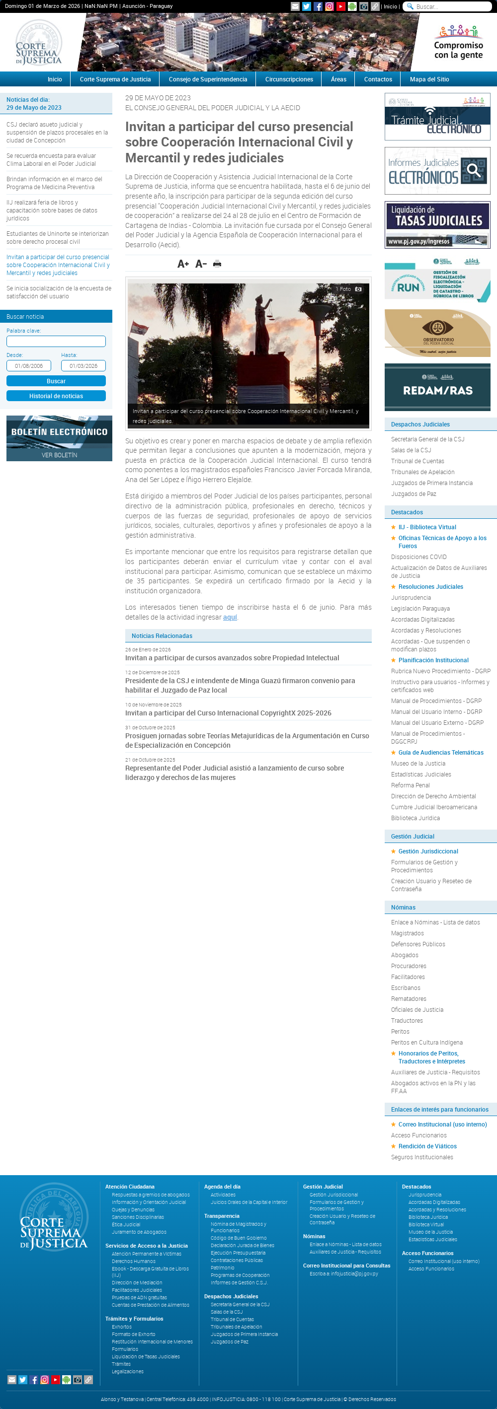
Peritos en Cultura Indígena (427, 1042)
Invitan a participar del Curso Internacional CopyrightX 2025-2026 (228, 712)
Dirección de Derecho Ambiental (433, 796)
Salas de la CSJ (411, 450)
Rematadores (408, 998)
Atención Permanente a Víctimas (146, 1254)
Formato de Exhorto (134, 1334)
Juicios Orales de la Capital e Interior (249, 1202)
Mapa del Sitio (429, 79)
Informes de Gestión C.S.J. (239, 1282)
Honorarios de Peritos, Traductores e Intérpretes (432, 1057)
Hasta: (69, 354)
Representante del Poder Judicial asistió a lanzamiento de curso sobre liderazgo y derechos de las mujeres (234, 772)
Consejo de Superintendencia (208, 79)
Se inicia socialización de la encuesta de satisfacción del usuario (58, 292)
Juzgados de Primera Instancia (432, 483)
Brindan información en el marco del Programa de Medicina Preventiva (54, 183)
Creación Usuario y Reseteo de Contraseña (431, 885)
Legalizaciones (128, 1371)
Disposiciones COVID (419, 557)
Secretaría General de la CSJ (428, 439)
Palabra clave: (23, 330)
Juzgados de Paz (413, 493)
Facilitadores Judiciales (137, 1290)
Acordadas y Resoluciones (426, 630)
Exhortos (122, 1327)
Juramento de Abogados (139, 1232)
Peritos (400, 1031)
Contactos (378, 79)
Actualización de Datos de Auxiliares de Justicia (439, 571)
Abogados (404, 955)
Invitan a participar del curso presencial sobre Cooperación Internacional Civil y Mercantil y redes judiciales (58, 265)
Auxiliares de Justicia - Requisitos (435, 1072)
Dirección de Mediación (137, 1282)
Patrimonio (223, 1268)
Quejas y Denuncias (133, 1209)
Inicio (390, 6)
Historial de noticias (56, 396)
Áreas (338, 79)
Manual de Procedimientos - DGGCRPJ (428, 737)
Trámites (121, 1364)
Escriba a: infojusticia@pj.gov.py (344, 1273)
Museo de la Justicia (418, 763)
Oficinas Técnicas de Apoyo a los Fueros (443, 542)
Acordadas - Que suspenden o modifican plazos (430, 645)
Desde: (14, 354)
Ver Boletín (60, 455)
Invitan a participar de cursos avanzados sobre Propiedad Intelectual (232, 657)
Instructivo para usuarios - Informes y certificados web (440, 686)
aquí (230, 617)
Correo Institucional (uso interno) (443, 1124)
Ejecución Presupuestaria (238, 1253)
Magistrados (407, 933)
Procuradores (408, 966)
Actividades (223, 1195)
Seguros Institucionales (422, 1157)
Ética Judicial (126, 1224)
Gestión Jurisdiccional (428, 851)
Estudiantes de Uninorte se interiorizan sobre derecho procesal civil (57, 237)
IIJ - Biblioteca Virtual (427, 527)
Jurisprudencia (411, 597)
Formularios (125, 1349)
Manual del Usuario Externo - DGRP (437, 722)
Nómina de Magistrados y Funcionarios (238, 1227)
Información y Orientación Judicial (149, 1202)
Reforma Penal (410, 785)
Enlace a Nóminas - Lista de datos (435, 922)
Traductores (407, 1020)
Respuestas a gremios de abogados (151, 1195)
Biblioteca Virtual (426, 1224)
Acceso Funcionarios (419, 1135)
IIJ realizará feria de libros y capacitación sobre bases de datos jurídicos (51, 210)
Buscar (56, 381)
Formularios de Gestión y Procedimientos (424, 866)
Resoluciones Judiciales (431, 586)
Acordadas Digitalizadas (423, 619)
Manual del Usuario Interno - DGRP (436, 711)
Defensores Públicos (418, 944)
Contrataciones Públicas (237, 1260)
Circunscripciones (289, 79)
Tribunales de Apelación (423, 472)
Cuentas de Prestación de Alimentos (150, 1305)
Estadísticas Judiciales (421, 774)
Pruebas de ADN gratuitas (139, 1297)
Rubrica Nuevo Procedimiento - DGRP (441, 671)
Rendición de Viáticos (428, 1146)
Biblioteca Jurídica (415, 818)
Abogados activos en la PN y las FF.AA (433, 1087)
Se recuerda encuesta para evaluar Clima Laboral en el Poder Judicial (51, 159)
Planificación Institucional (434, 660)
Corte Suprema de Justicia (115, 79)
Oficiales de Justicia (417, 1009)
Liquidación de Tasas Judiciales (146, 1356)
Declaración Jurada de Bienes (242, 1245)
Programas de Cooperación (240, 1275)
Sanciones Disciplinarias (138, 1217)
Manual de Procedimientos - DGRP (436, 700)
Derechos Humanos (134, 1261)
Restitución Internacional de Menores (152, 1342)
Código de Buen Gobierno (239, 1238)
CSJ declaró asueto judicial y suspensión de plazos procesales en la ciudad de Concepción (57, 132)
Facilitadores (408, 977)
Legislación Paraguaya (420, 608)
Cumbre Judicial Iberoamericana (434, 807)
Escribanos (405, 987)
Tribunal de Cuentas (417, 461)
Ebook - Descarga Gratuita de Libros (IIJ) (150, 1272)
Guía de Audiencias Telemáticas (441, 752)
